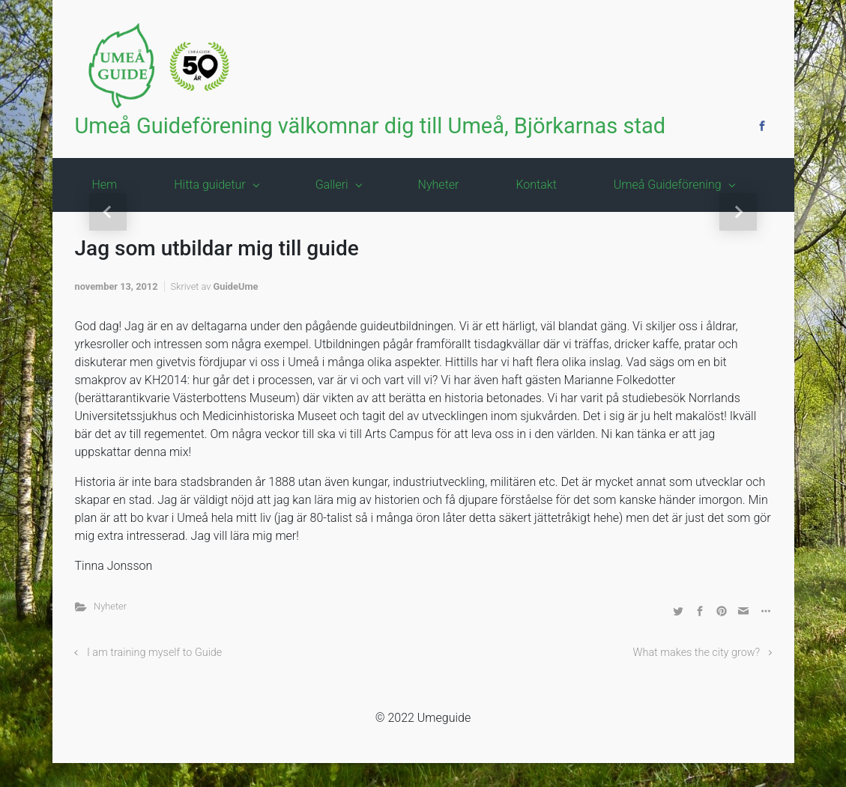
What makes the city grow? (697, 652)
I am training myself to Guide (154, 652)
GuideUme (236, 286)
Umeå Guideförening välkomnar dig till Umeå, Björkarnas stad (370, 126)
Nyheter (110, 606)
